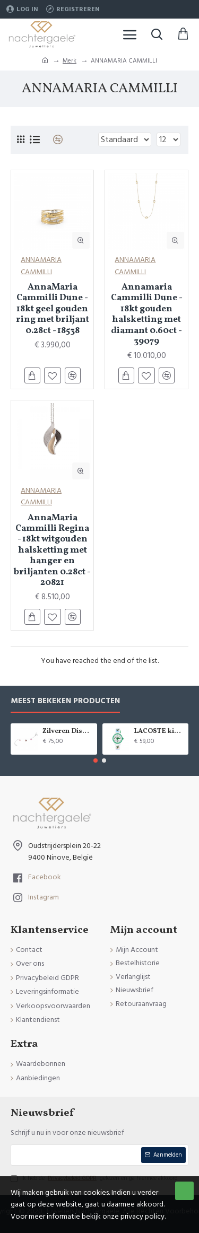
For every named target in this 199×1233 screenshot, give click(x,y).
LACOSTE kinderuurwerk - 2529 (159, 731)
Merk (69, 60)
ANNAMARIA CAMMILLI (41, 266)
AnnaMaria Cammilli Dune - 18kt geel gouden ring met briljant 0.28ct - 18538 (52, 309)
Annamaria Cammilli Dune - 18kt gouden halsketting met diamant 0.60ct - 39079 (147, 314)
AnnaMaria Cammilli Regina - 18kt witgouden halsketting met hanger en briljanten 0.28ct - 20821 (52, 551)
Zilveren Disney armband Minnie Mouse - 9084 (67, 731)
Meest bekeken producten (65, 701)
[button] (95, 760)
